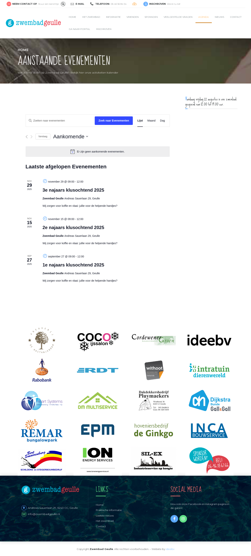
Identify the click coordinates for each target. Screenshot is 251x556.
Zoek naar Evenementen (114, 120)
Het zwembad (91, 16)
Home (72, 16)
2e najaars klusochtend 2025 (73, 227)
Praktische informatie (109, 510)
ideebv (170, 549)
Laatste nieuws (105, 515)
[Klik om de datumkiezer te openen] (70, 136)
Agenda (203, 16)
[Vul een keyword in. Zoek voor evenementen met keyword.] (60, 121)
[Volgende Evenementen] (31, 137)
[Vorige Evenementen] (27, 137)
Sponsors (151, 16)
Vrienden (133, 16)
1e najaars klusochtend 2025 (73, 264)
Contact (236, 16)
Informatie (113, 16)
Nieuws (219, 16)
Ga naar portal (79, 29)
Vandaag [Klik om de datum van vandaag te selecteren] (42, 136)
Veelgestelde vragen (178, 16)
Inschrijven (103, 29)
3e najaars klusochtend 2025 (73, 190)
